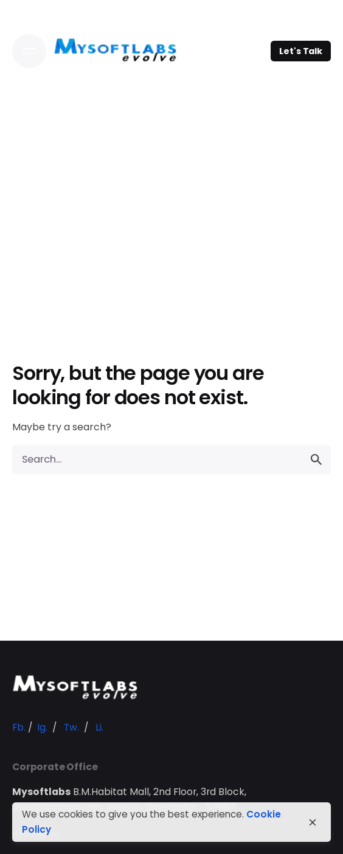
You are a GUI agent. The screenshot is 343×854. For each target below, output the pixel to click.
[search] (316, 459)
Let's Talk (300, 51)
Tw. (71, 727)
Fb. (19, 727)
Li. (99, 727)
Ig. (42, 727)
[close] (312, 822)
